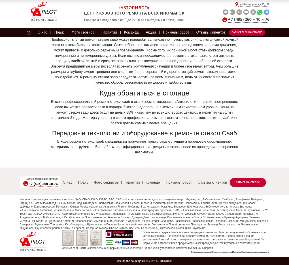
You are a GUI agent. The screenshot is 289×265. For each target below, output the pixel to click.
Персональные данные (222, 252)
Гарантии (132, 182)
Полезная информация (201, 252)
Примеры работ (179, 182)
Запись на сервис (248, 182)
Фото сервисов (106, 182)
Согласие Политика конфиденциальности (251, 252)
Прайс (83, 182)
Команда (153, 182)
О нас (67, 182)
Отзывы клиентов (212, 182)
